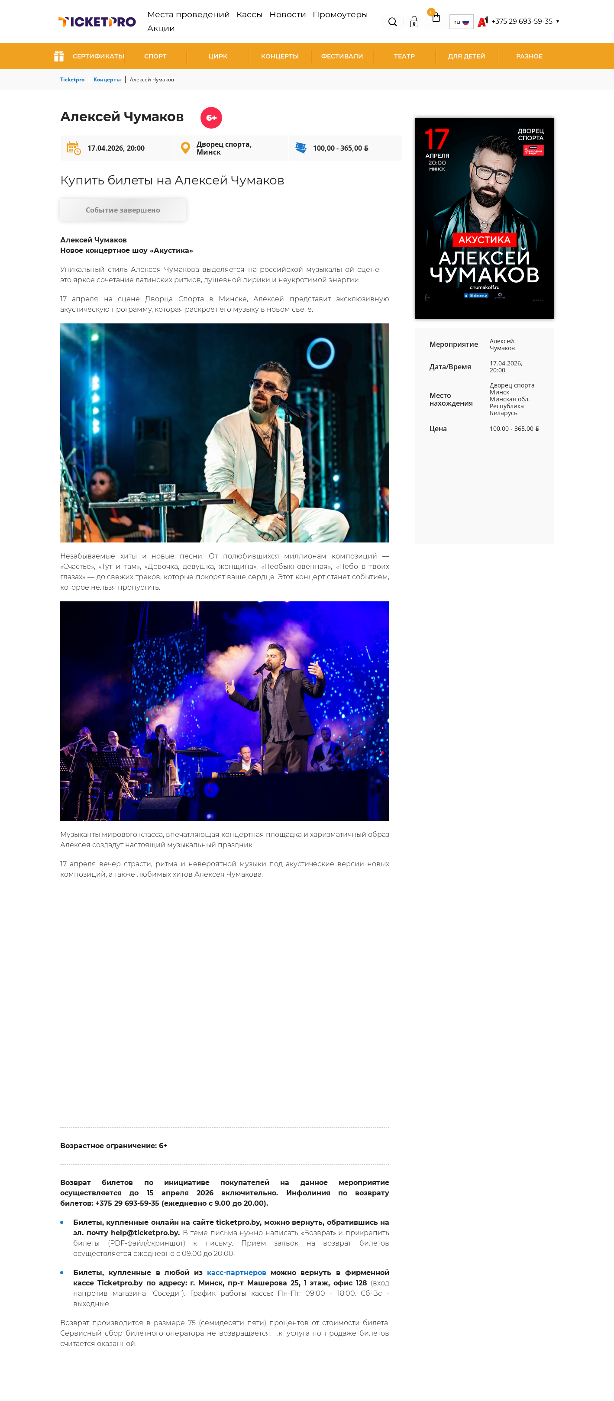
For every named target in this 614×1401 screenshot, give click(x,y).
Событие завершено (114, 212)
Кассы (243, 22)
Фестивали (342, 56)
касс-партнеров (236, 1277)
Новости (273, 22)
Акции (352, 22)
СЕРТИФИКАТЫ (89, 56)
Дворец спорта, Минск (224, 148)
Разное (529, 56)
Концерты (280, 56)
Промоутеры (314, 22)
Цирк (217, 56)
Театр (404, 56)
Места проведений (196, 22)
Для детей (466, 56)
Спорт (155, 56)
